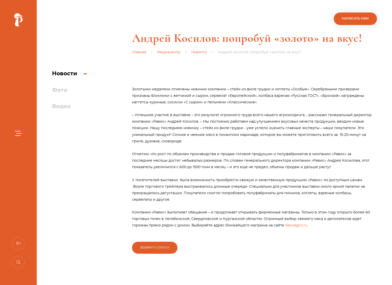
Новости (64, 73)
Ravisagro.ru (296, 226)
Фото (59, 90)
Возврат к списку (154, 247)
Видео (61, 106)
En (18, 243)
